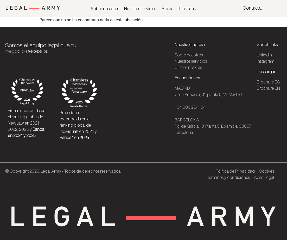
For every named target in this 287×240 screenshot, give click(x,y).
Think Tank (186, 9)
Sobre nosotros (105, 9)
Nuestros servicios (140, 9)
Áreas (167, 9)
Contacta (252, 7)
